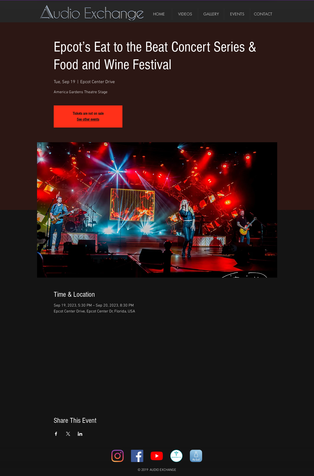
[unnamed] (196, 456)
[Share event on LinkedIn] (80, 434)
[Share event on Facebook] (56, 434)
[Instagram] (117, 456)
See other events (88, 119)
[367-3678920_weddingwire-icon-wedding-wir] (176, 456)
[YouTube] (157, 456)
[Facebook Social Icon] (137, 456)
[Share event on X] (68, 434)
